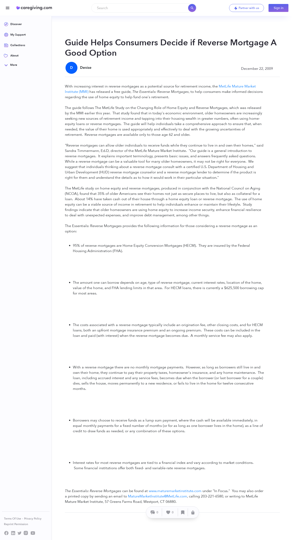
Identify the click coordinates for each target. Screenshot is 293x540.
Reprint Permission (16, 524)
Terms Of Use (13, 519)
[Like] (170, 512)
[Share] (193, 512)
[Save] (183, 512)
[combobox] (144, 8)
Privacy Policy (32, 519)
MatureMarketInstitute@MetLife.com (157, 496)
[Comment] (154, 512)
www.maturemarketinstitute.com (175, 491)
